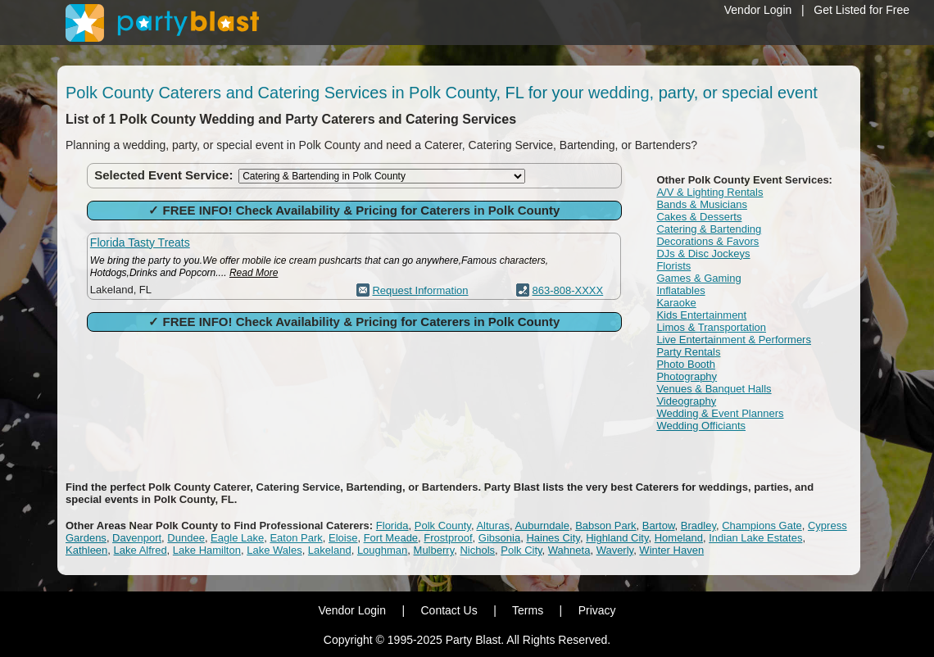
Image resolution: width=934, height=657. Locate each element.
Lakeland (329, 550)
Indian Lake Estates (755, 538)
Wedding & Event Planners (719, 413)
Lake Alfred (140, 550)
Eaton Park (296, 538)
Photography (686, 376)
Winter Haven (671, 550)
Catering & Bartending (708, 229)
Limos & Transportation (711, 327)
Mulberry (434, 550)
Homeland (679, 538)
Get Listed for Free (861, 9)
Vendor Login (758, 9)
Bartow (658, 525)
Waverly (615, 550)
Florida (392, 525)
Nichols (477, 550)
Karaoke (676, 303)
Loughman (382, 550)
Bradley (698, 525)
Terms (527, 610)
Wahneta (569, 550)
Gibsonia (499, 538)
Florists (673, 266)
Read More (253, 273)
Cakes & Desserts (698, 217)
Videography (686, 401)
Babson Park (605, 525)
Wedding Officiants (701, 425)
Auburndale (542, 525)
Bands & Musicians (701, 204)
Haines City (553, 538)
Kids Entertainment (701, 315)
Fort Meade (391, 538)
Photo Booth (685, 364)
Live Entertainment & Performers (733, 339)
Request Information (420, 290)
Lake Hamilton (207, 550)
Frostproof (448, 538)
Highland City (617, 538)
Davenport (136, 538)
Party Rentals (688, 352)
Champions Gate (762, 525)
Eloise (343, 538)
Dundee (186, 538)
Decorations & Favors (707, 241)
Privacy (597, 610)
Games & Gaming (698, 278)
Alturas (492, 525)
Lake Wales (274, 550)
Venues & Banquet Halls (713, 389)
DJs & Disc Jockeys (703, 253)
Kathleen (86, 550)
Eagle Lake (237, 538)
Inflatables (680, 290)
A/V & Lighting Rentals (709, 192)
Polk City (521, 550)
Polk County (443, 525)
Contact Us (448, 610)
